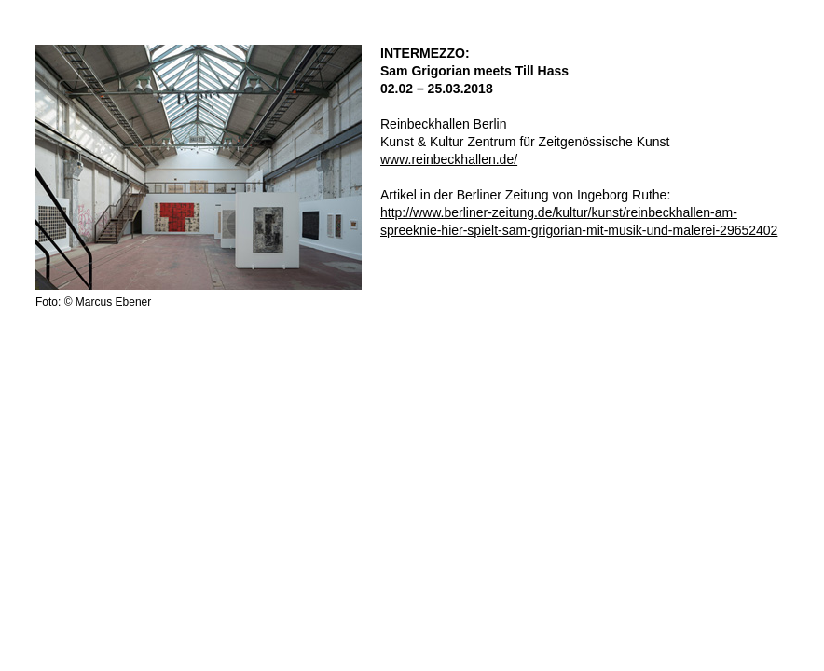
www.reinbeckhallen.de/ (448, 159)
